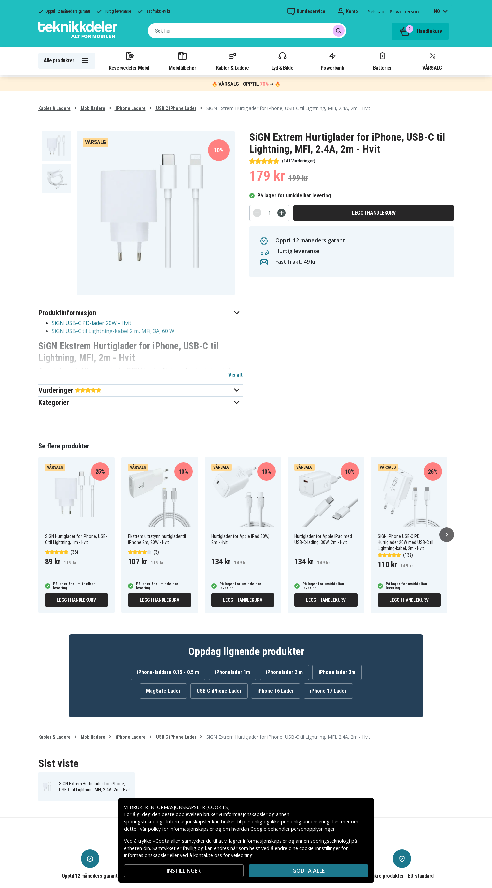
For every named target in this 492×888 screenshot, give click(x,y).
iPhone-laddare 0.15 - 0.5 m (168, 672)
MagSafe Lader (163, 691)
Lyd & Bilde (282, 61)
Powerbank (332, 61)
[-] (257, 213)
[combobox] (247, 30)
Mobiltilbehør (182, 61)
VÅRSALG (432, 61)
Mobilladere (92, 108)
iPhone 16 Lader (275, 691)
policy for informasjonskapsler (181, 829)
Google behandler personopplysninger (292, 829)
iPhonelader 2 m (284, 672)
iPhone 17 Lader (328, 691)
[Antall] (269, 213)
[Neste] (446, 534)
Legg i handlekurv (374, 213)
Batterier (382, 61)
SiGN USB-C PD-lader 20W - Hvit (91, 323)
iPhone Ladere (130, 108)
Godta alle (308, 870)
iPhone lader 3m (337, 672)
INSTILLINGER (184, 870)
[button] (140, 313)
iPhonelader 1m (232, 672)
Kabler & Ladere (232, 61)
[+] (281, 213)
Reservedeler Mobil (129, 61)
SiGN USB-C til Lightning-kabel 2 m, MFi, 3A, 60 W (113, 331)
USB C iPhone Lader (175, 108)
